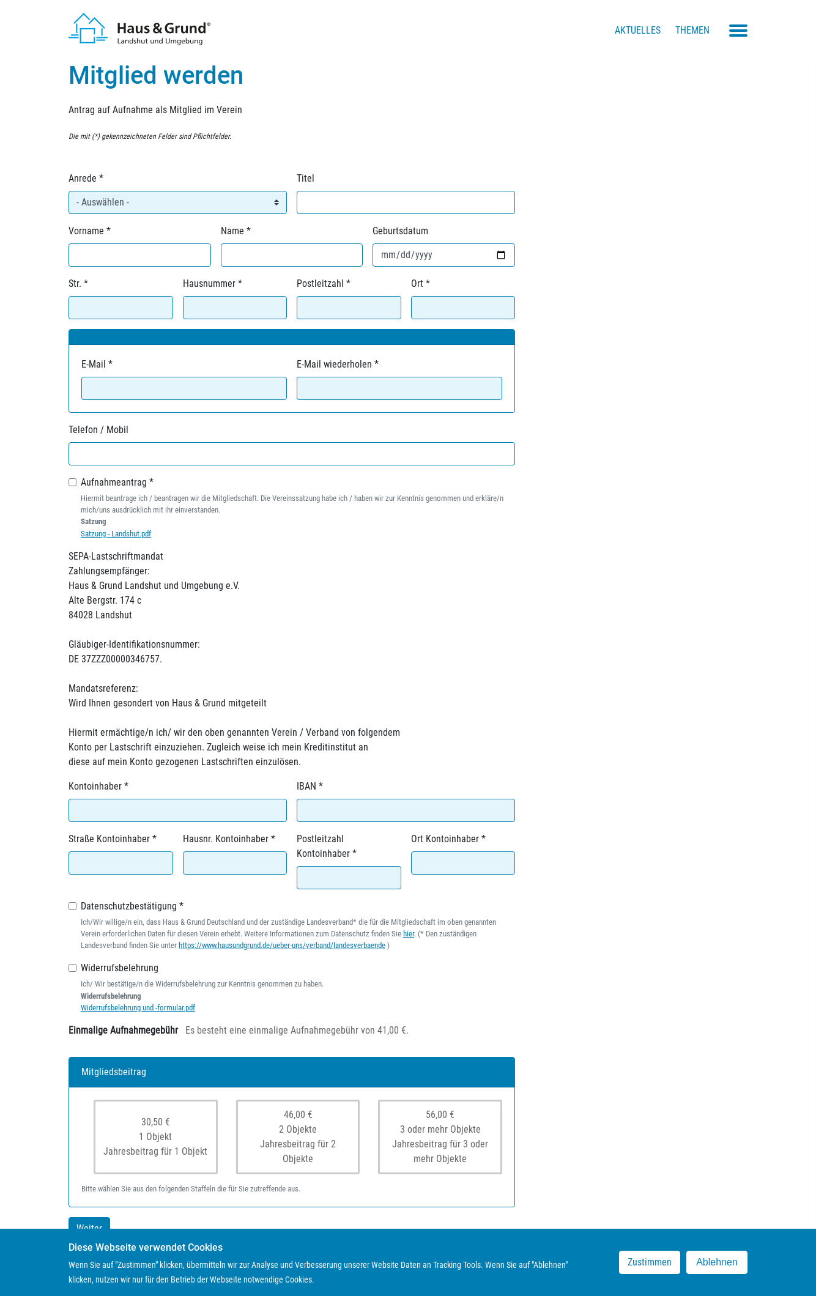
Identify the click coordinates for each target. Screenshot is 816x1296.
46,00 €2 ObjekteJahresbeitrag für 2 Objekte (298, 1137)
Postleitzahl (320, 283)
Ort (417, 283)
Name (232, 231)
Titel (305, 178)
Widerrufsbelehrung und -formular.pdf (138, 1007)
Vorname (86, 231)
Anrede (83, 178)
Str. (75, 283)
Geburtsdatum (400, 231)
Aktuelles (638, 30)
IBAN (306, 786)
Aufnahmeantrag (114, 482)
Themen (692, 30)
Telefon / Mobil (98, 429)
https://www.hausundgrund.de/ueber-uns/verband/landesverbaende (282, 945)
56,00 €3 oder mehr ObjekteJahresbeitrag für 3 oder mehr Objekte (440, 1137)
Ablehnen (717, 1264)
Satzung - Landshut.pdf (116, 533)
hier (408, 933)
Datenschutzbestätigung (129, 906)
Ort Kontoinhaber (445, 839)
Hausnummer (209, 283)
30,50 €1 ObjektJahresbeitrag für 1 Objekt (155, 1136)
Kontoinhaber (95, 786)
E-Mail (93, 364)
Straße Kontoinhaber (109, 839)
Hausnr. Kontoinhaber (226, 839)
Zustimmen (650, 1264)
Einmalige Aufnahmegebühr (123, 1030)
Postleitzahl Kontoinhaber (323, 846)
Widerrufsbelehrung (119, 968)
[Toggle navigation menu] (738, 30)
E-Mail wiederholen (334, 364)
